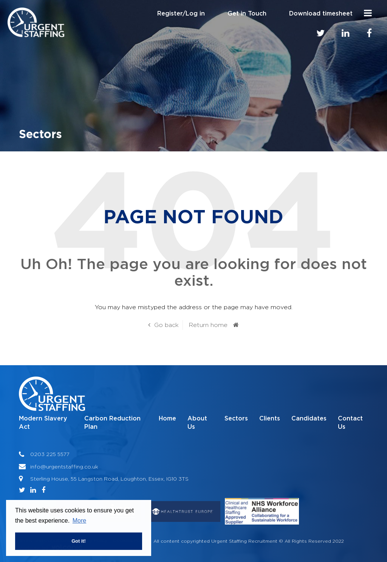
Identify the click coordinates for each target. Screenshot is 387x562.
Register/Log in (181, 14)
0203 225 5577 (50, 454)
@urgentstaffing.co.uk (69, 466)
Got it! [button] (78, 541)
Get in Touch (247, 14)
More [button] (79, 520)
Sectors (236, 419)
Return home (208, 325)
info (35, 466)
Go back (166, 325)
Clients (269, 419)
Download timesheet (321, 14)
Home (167, 419)
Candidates (309, 419)
